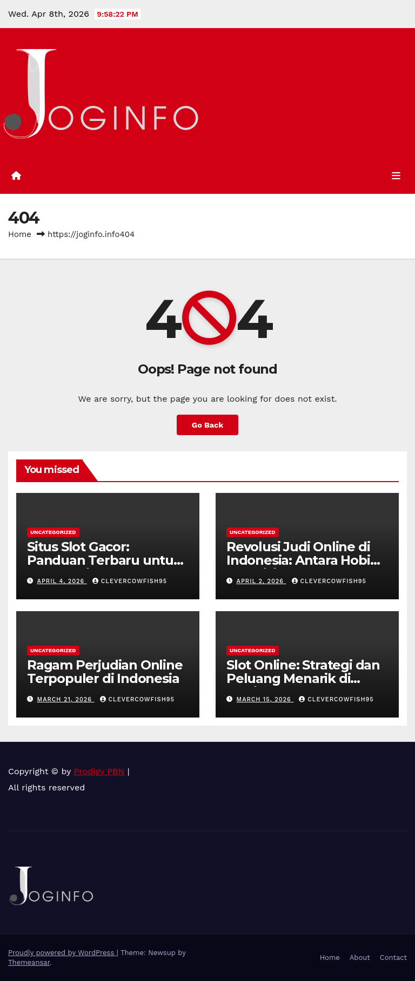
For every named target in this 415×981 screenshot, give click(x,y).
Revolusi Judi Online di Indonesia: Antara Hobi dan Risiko (298, 560)
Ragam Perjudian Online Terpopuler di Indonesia (105, 671)
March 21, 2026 (66, 699)
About (360, 957)
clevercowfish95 (129, 581)
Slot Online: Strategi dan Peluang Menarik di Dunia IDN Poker (303, 678)
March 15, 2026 (265, 699)
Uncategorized (53, 532)
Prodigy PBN (99, 771)
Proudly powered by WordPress (62, 953)
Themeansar (29, 962)
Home (19, 234)
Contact (393, 957)
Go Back (207, 425)
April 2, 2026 (261, 581)
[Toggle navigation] (396, 176)
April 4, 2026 (62, 581)
